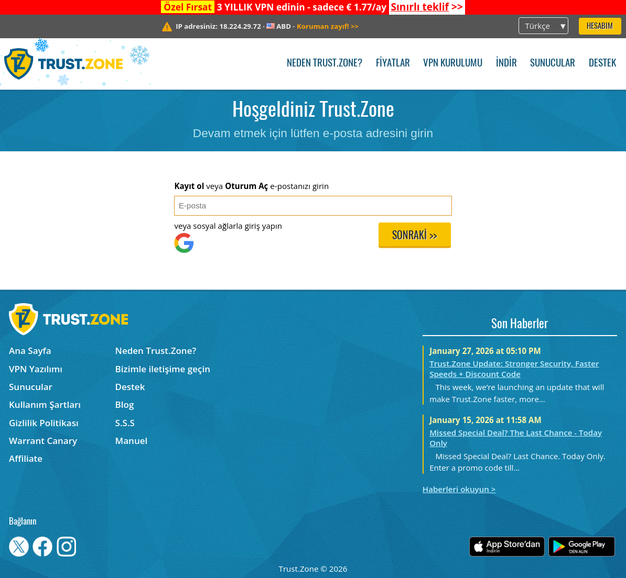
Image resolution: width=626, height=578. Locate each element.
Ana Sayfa (30, 350)
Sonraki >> (414, 236)
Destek (602, 64)
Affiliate (25, 458)
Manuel (131, 441)
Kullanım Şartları (45, 404)
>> (426, 7)
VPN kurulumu (452, 64)
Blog (124, 404)
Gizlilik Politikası (44, 423)
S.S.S (125, 423)
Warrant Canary (43, 441)
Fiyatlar (393, 64)
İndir (506, 64)
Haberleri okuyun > (459, 489)
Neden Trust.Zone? (324, 64)
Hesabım (600, 26)
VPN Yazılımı (35, 369)
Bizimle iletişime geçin (162, 369)
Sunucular (552, 64)
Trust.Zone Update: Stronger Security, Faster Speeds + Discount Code (514, 368)
